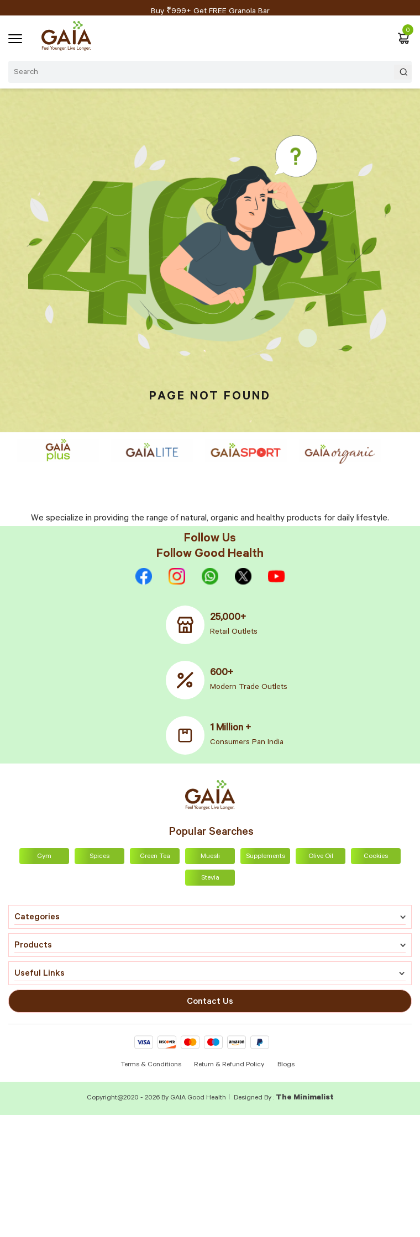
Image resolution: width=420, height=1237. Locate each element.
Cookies (376, 857)
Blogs (286, 1065)
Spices (99, 857)
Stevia (210, 878)
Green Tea (155, 857)
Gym (44, 857)
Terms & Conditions (151, 1065)
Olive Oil (320, 857)
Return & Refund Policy (229, 1065)
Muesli (210, 857)
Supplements (265, 857)
